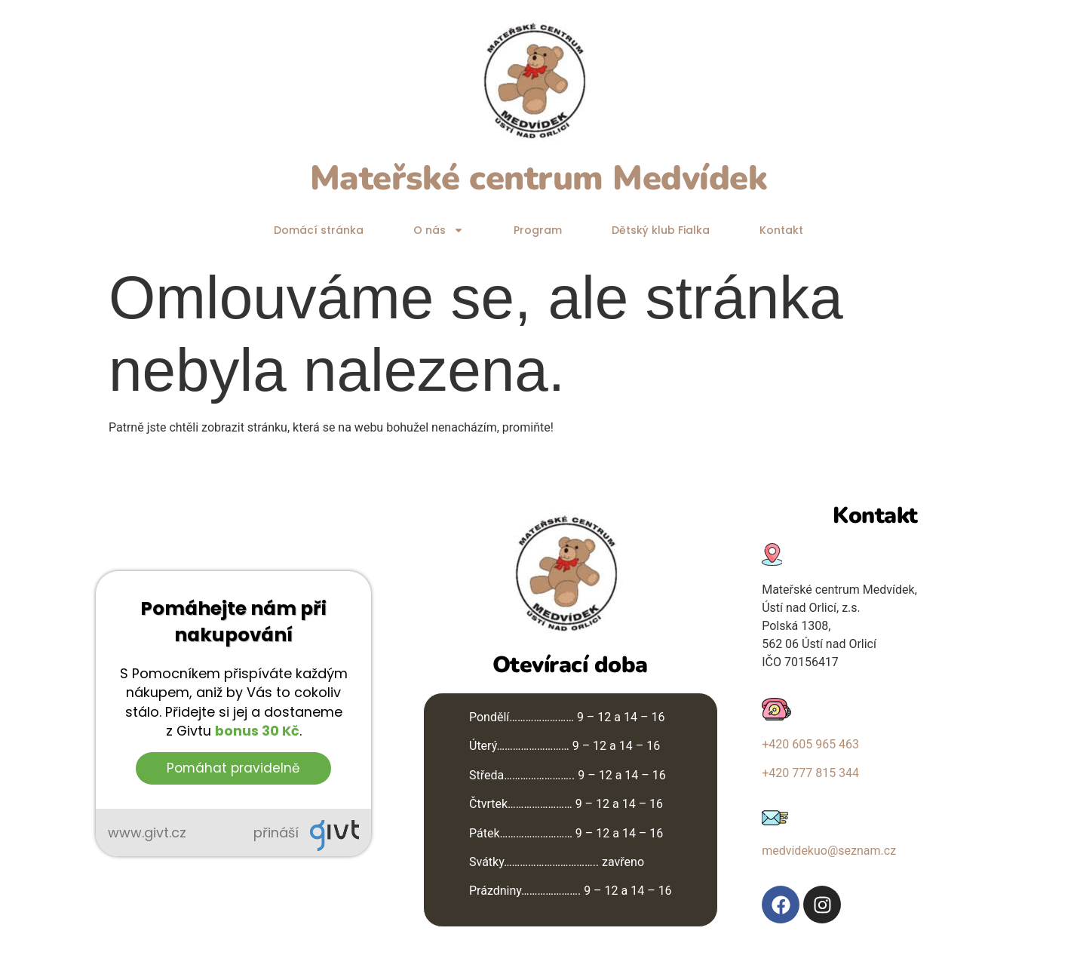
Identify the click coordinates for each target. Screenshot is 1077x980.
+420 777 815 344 (810, 773)
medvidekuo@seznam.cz (829, 850)
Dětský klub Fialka (661, 230)
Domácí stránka (319, 230)
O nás (438, 230)
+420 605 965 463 (810, 744)
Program (538, 230)
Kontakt (781, 230)
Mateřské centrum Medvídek (539, 178)
